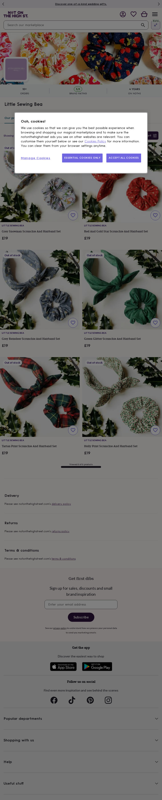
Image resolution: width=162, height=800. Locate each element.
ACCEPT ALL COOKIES (124, 157)
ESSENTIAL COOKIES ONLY (82, 157)
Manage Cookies (35, 158)
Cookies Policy (95, 141)
